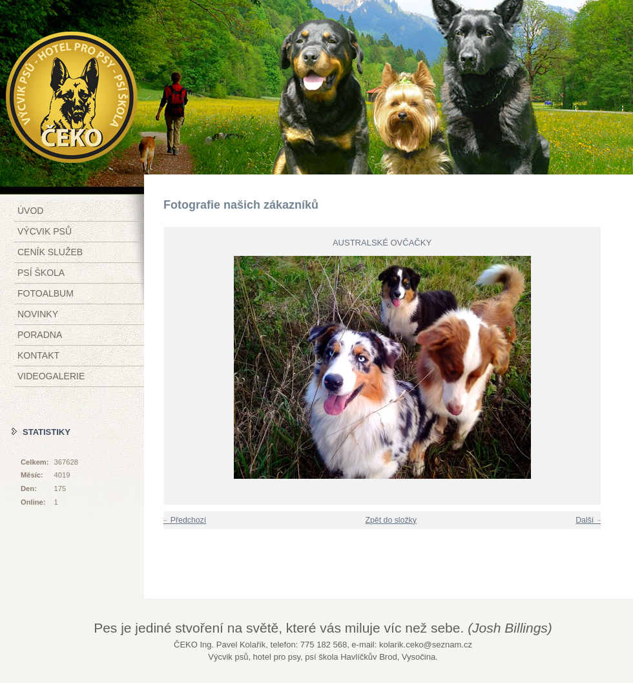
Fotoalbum (45, 293)
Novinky (37, 314)
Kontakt (38, 355)
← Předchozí (183, 520)
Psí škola (41, 273)
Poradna (39, 335)
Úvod (30, 210)
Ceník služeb (50, 252)
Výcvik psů (44, 231)
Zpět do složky (390, 520)
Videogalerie (51, 376)
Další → (590, 520)
